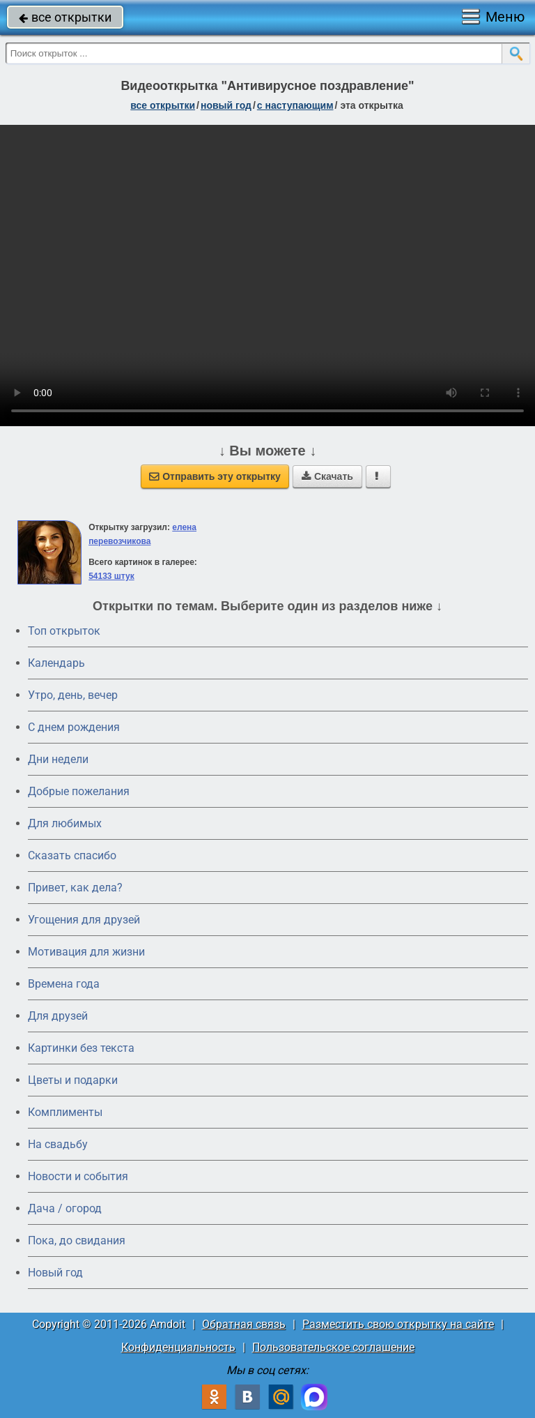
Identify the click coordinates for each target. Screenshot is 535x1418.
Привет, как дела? (75, 887)
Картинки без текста (81, 1048)
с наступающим (295, 105)
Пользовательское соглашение (333, 1347)
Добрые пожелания (79, 791)
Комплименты (65, 1112)
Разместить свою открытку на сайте (398, 1324)
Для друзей (58, 1016)
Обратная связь (244, 1324)
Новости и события (78, 1176)
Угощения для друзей (84, 919)
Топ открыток (64, 631)
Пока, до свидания (76, 1240)
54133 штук (111, 576)
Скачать (327, 476)
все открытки (65, 17)
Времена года (64, 983)
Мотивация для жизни (86, 951)
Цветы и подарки (73, 1080)
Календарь (56, 663)
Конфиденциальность (178, 1347)
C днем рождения (74, 727)
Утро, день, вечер (73, 695)
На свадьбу (58, 1144)
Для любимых (65, 823)
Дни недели (58, 759)
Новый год (55, 1272)
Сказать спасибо (72, 855)
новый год (226, 105)
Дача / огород (65, 1208)
